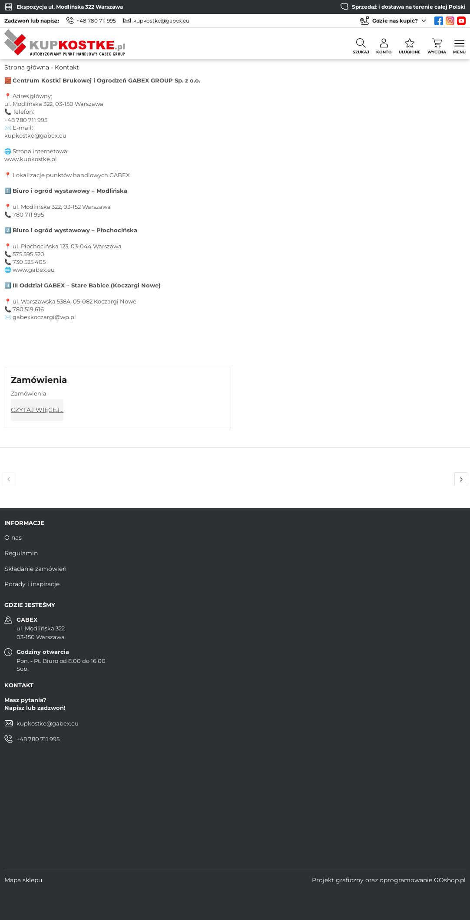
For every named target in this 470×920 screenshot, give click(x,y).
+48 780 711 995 (96, 20)
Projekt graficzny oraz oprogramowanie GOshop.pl (389, 880)
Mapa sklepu (23, 880)
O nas (13, 537)
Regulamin (21, 553)
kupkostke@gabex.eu (161, 20)
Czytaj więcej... (37, 410)
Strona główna (26, 67)
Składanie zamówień (35, 569)
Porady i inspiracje (32, 584)
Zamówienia (39, 380)
